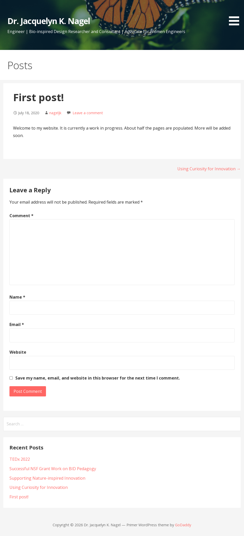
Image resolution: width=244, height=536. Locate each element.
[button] (236, 13)
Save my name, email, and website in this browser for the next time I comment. (97, 378)
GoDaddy (183, 524)
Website (17, 352)
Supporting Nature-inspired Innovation (47, 478)
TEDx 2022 (19, 459)
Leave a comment (88, 112)
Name (17, 297)
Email (16, 324)
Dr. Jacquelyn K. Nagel (48, 20)
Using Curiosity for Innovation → (209, 169)
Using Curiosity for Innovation (38, 487)
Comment (21, 215)
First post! (18, 497)
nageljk (55, 112)
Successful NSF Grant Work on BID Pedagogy (52, 468)
